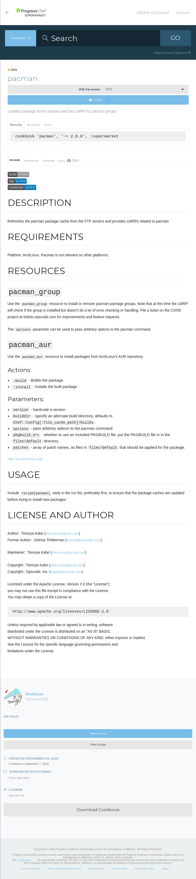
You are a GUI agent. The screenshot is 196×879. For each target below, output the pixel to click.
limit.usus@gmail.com (62, 533)
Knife (47, 125)
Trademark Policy (144, 869)
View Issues (98, 745)
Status (165, 869)
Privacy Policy (96, 869)
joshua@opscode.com (83, 540)
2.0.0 (95, 89)
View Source (98, 734)
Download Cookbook (98, 810)
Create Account (152, 13)
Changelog (48, 160)
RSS (12, 69)
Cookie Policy (119, 869)
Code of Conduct (30, 869)
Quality (68, 161)
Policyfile (16, 125)
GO (175, 38)
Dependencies (31, 160)
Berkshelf (33, 125)
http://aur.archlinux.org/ (25, 459)
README (14, 160)
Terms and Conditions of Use (64, 869)
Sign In (183, 13)
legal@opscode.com (66, 572)
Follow (99, 100)
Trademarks (24, 860)
